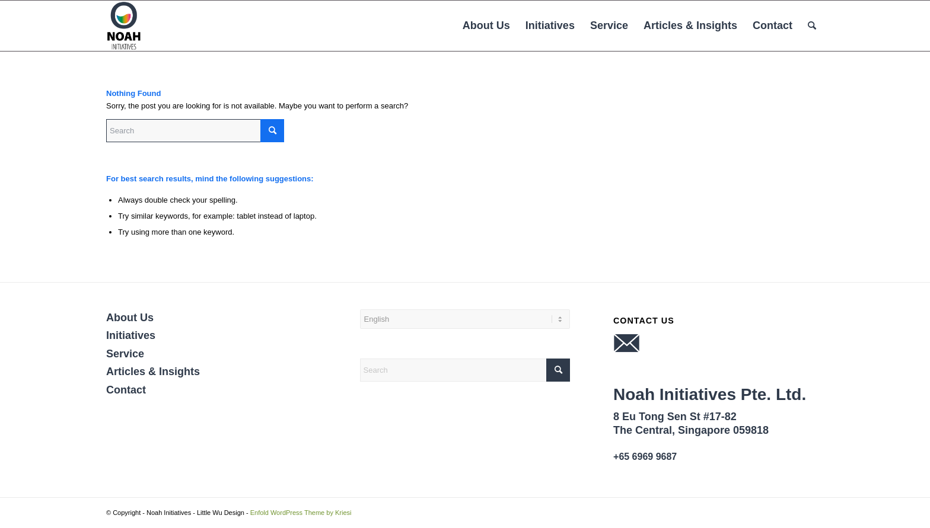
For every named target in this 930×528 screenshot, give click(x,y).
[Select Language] (465, 319)
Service (125, 354)
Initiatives (130, 335)
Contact (126, 390)
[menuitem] (486, 26)
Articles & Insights (153, 371)
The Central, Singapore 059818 (691, 430)
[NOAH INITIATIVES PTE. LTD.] (124, 26)
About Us (130, 318)
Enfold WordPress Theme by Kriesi (301, 512)
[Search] (812, 26)
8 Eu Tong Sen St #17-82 (675, 417)
